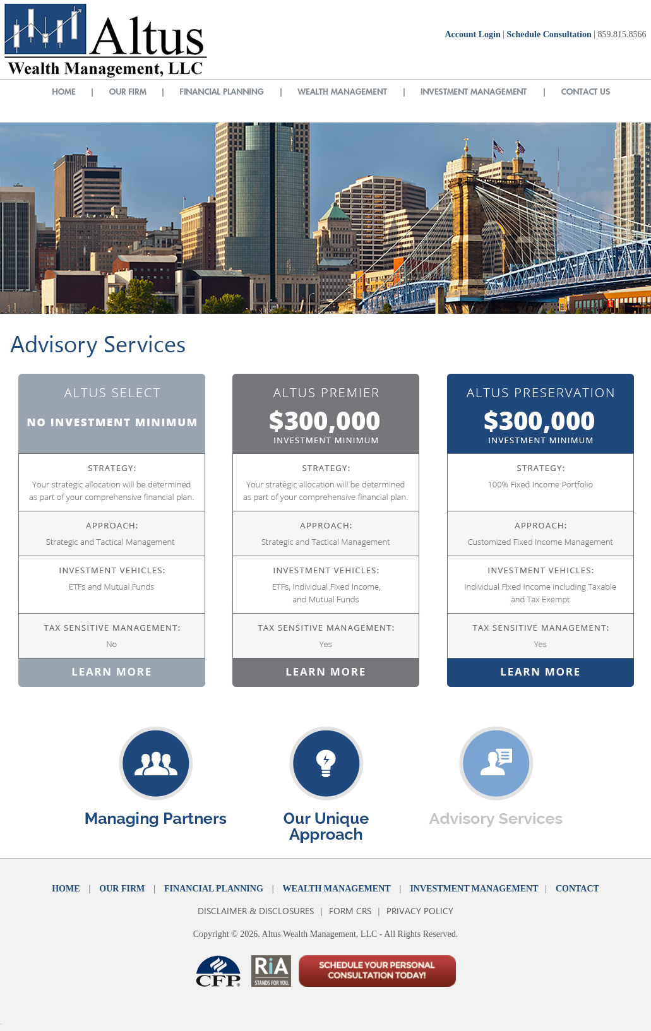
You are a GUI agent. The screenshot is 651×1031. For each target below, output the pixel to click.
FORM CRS (350, 911)
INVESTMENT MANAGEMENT (474, 888)
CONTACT (577, 888)
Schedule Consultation (548, 34)
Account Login (472, 34)
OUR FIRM (122, 888)
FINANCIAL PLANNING (213, 888)
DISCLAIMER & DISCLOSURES (256, 911)
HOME (66, 888)
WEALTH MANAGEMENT (337, 888)
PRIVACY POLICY (419, 911)
